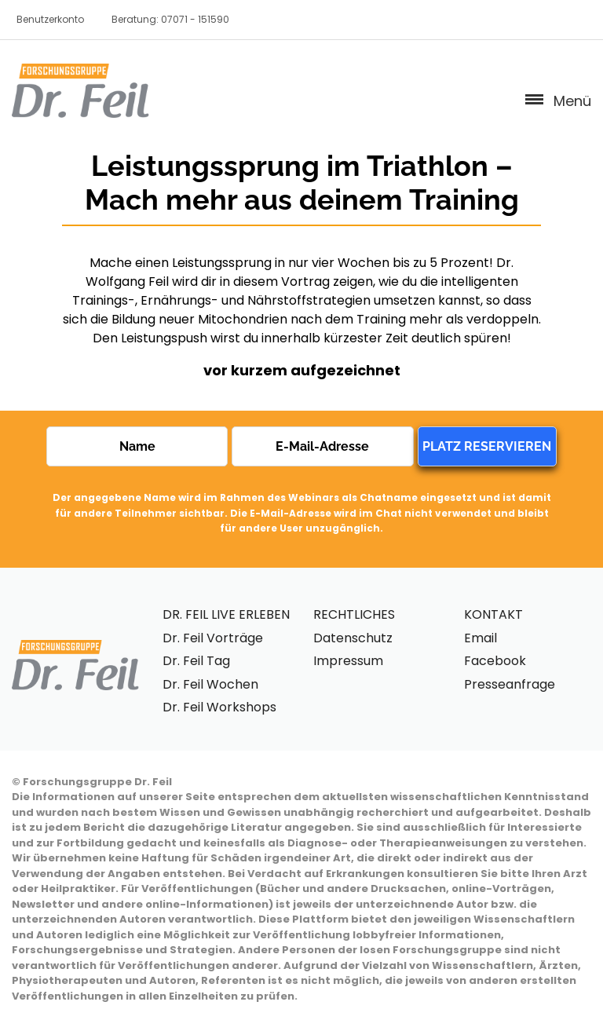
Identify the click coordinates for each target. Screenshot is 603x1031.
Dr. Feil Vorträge (213, 638)
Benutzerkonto (50, 19)
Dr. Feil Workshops (219, 707)
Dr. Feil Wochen (210, 684)
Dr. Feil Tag (196, 661)
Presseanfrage (509, 684)
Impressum (348, 661)
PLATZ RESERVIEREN (486, 446)
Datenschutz (353, 638)
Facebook (495, 661)
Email (480, 638)
